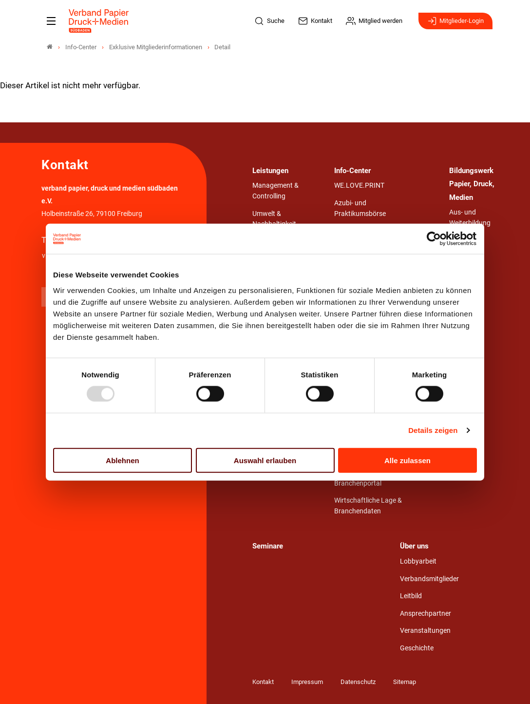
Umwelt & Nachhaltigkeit (274, 219)
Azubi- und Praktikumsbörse (360, 208)
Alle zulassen (407, 460)
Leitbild (411, 596)
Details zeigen (432, 430)
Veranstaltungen (425, 630)
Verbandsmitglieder (429, 579)
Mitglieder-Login (455, 21)
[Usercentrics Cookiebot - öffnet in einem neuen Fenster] (434, 239)
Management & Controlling (275, 190)
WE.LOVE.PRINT (359, 185)
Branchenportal (357, 483)
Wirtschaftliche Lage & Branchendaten (368, 505)
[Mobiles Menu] (51, 21)
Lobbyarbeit (418, 561)
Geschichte (417, 648)
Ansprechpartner (425, 613)
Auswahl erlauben (265, 460)
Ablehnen (122, 460)
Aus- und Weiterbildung (470, 217)
